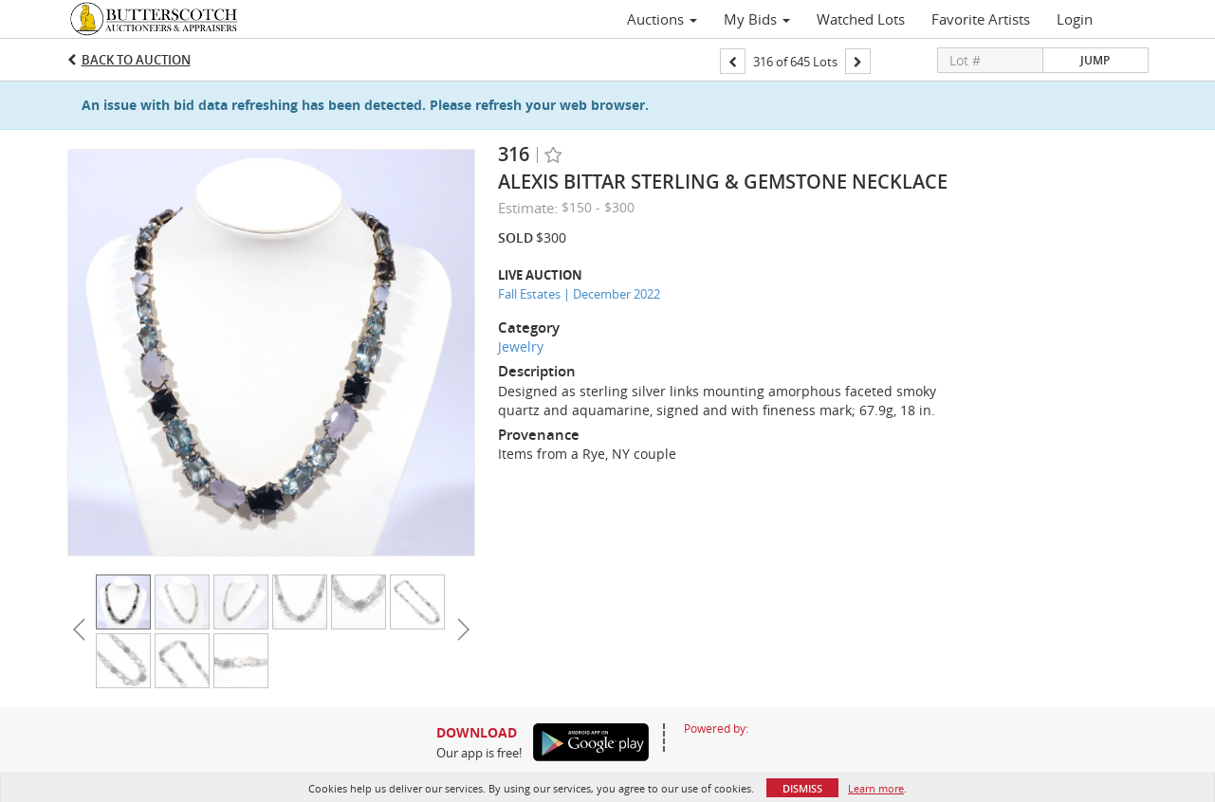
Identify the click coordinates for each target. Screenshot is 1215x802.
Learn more (876, 788)
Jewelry (520, 346)
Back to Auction (136, 59)
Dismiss (802, 788)
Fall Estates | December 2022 (579, 293)
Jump (1095, 60)
